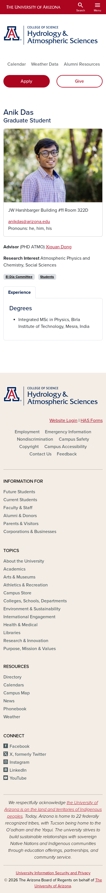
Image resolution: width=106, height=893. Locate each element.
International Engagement (29, 617)
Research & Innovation (25, 641)
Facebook (19, 746)
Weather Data (45, 64)
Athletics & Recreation (25, 585)
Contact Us (40, 454)
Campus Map (16, 693)
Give (79, 81)
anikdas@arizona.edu (29, 221)
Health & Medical (20, 625)
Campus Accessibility (65, 446)
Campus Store (17, 593)
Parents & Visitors (20, 523)
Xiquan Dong (59, 247)
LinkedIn (18, 770)
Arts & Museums (19, 577)
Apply (26, 81)
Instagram (19, 762)
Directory (12, 677)
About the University (23, 561)
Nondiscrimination (35, 439)
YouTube (18, 778)
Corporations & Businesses (29, 531)
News (8, 701)
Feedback (67, 454)
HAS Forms (92, 420)
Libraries (11, 633)
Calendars (13, 685)
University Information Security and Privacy (53, 873)
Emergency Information (68, 432)
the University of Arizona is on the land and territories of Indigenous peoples (53, 809)
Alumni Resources (82, 64)
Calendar (16, 64)
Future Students (19, 492)
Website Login (63, 420)
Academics (14, 569)
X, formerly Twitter (28, 754)
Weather (11, 717)
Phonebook (14, 709)
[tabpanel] (53, 317)
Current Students (20, 500)
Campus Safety (74, 439)
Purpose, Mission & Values (29, 648)
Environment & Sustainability (31, 609)
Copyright (29, 446)
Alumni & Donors (20, 516)
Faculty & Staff (17, 508)
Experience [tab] (19, 292)
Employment (27, 432)
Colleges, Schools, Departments (35, 601)
